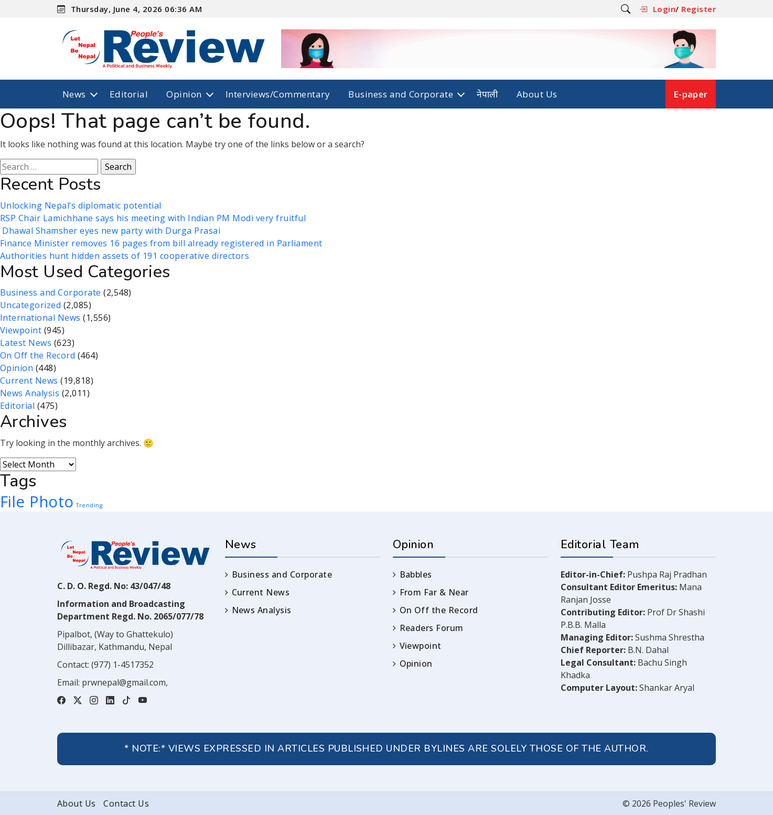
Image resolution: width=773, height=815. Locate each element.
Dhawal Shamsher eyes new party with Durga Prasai (110, 230)
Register (698, 9)
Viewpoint (20, 330)
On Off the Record (37, 355)
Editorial (129, 94)
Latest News (25, 343)
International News (40, 317)
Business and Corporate (400, 94)
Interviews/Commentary (278, 94)
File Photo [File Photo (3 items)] (37, 501)
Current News (29, 380)
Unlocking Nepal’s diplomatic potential (81, 205)
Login (664, 9)
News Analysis (29, 393)
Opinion (183, 94)
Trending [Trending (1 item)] (89, 505)
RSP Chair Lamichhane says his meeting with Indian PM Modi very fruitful (153, 218)
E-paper (690, 94)
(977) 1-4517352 (122, 664)
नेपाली (487, 94)
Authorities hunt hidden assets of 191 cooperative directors (124, 256)
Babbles (416, 574)
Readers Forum (432, 628)
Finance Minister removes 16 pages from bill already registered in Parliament (161, 243)
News (74, 94)
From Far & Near (434, 592)
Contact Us (126, 803)
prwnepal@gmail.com (124, 682)
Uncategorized (30, 305)
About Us (537, 94)
